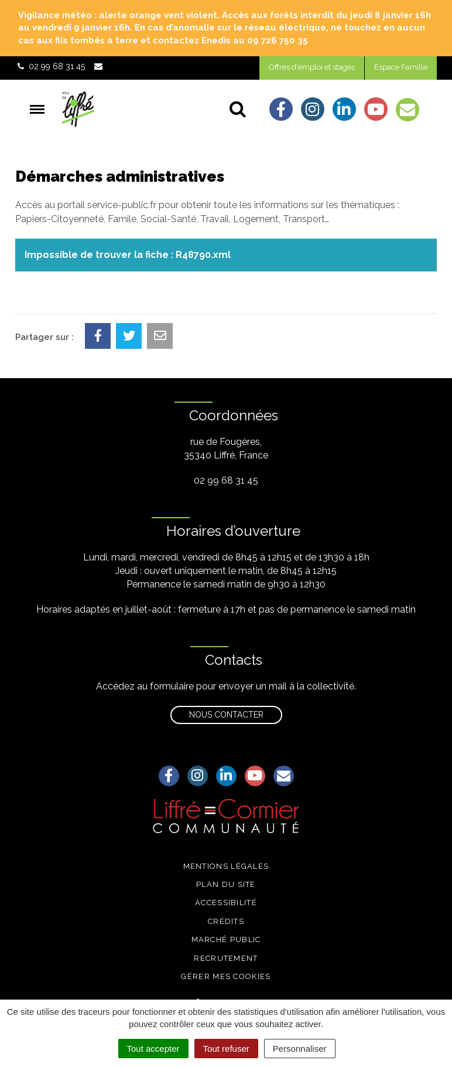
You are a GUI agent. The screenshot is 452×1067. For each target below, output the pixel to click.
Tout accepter (153, 1049)
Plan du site (226, 884)
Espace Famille (400, 67)
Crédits (226, 921)
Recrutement (226, 958)
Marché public (226, 939)
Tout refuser (226, 1049)
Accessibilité (226, 902)
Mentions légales (226, 866)
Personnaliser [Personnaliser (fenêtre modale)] (300, 1049)
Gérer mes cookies (225, 976)
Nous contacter (226, 714)
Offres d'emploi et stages (312, 67)
